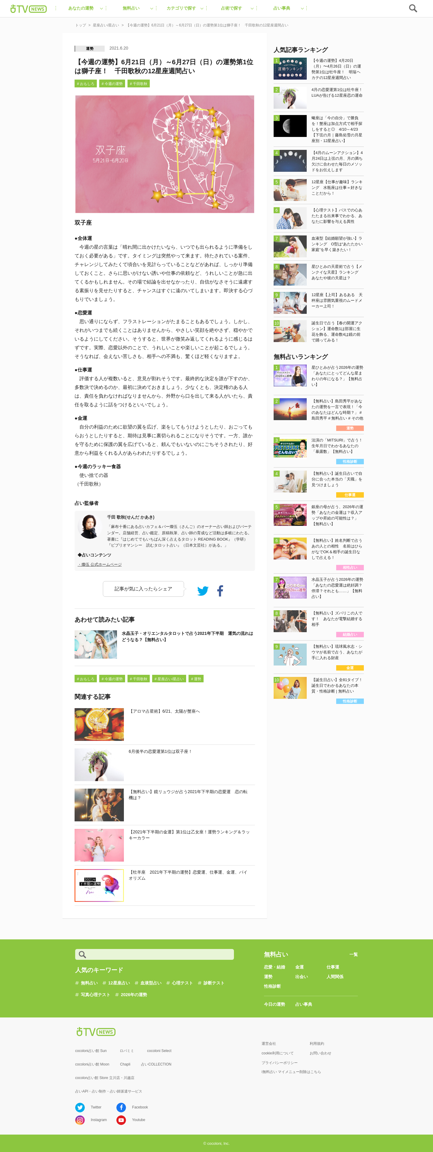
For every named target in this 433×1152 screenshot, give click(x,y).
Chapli (125, 1064)
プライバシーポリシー (280, 1063)
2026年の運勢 (134, 994)
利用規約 (317, 1043)
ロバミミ (127, 1051)
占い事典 (303, 1004)
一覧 (353, 954)
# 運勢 (196, 679)
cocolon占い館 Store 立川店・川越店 (104, 1078)
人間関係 (335, 976)
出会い (301, 976)
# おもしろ (85, 84)
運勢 (90, 49)
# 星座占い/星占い (169, 679)
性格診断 (272, 986)
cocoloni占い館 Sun (91, 1051)
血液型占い (150, 983)
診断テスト (214, 983)
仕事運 (333, 967)
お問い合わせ (320, 1053)
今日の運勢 (274, 1004)
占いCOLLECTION (156, 1064)
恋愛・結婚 (274, 967)
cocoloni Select (159, 1051)
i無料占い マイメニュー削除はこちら (291, 1072)
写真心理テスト (95, 994)
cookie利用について (278, 1053)
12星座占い (119, 983)
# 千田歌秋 (138, 84)
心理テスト (182, 983)
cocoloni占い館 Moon (92, 1064)
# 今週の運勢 (112, 84)
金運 (299, 967)
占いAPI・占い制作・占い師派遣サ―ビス (108, 1091)
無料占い (89, 983)
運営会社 (269, 1043)
